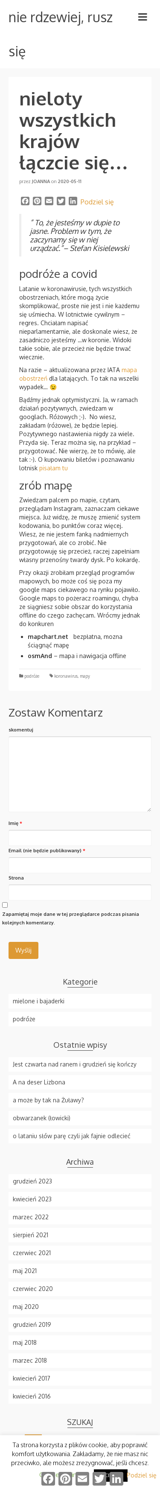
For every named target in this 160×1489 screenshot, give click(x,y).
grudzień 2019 (32, 1324)
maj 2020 (26, 1306)
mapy (85, 676)
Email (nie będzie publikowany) (47, 851)
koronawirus (66, 676)
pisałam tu (53, 468)
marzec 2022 (31, 1217)
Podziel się (97, 202)
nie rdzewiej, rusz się (61, 34)
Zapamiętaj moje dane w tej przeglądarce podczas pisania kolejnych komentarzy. (70, 918)
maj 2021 (25, 1270)
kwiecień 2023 (32, 1199)
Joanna (41, 181)
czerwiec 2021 (32, 1252)
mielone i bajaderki (38, 1001)
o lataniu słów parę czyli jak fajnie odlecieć (72, 1135)
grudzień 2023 (32, 1181)
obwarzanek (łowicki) (41, 1118)
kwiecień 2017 (31, 1378)
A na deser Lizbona (39, 1082)
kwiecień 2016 (32, 1396)
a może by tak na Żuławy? (48, 1100)
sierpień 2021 (30, 1234)
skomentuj (21, 730)
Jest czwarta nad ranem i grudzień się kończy (75, 1064)
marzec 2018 (30, 1360)
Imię (15, 823)
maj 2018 (25, 1342)
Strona (16, 878)
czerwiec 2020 (33, 1288)
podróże (31, 676)
